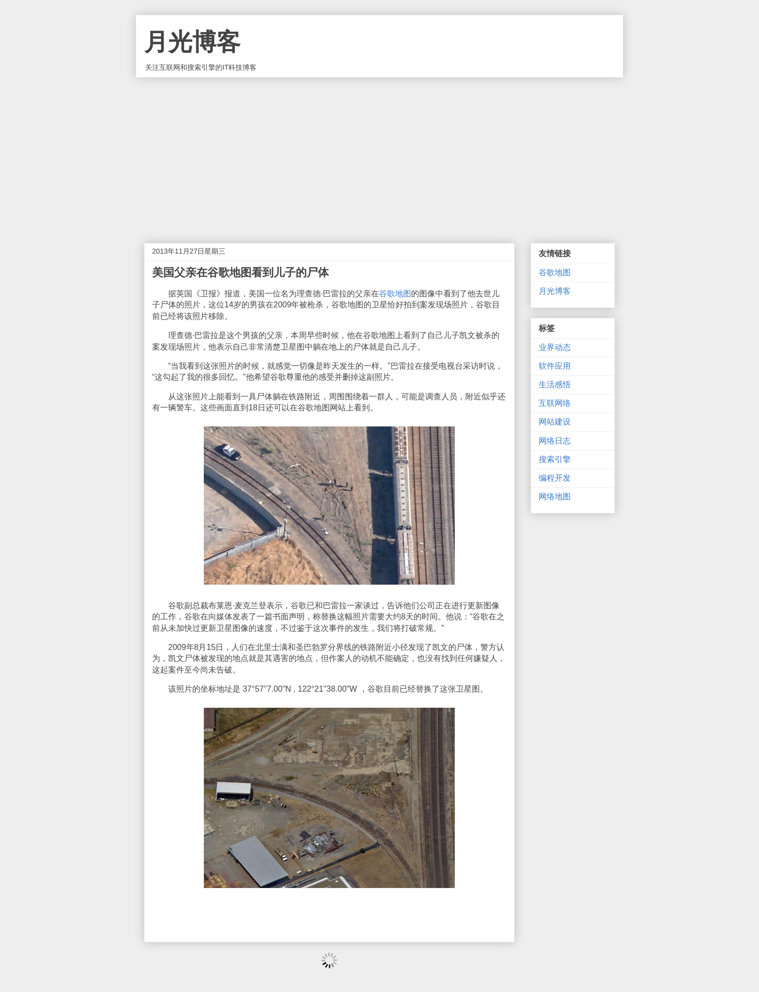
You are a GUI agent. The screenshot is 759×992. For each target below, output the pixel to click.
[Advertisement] (379, 152)
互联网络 (555, 403)
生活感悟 (555, 384)
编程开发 (555, 478)
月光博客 (192, 42)
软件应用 (555, 366)
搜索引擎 (555, 459)
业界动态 (555, 347)
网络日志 (555, 440)
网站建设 (555, 421)
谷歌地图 (395, 293)
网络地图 (555, 496)
